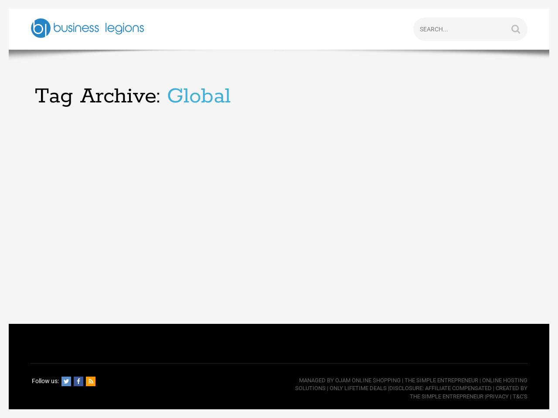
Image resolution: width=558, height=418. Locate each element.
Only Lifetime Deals (358, 388)
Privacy (497, 396)
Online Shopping (376, 380)
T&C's (520, 396)
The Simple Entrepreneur (441, 380)
